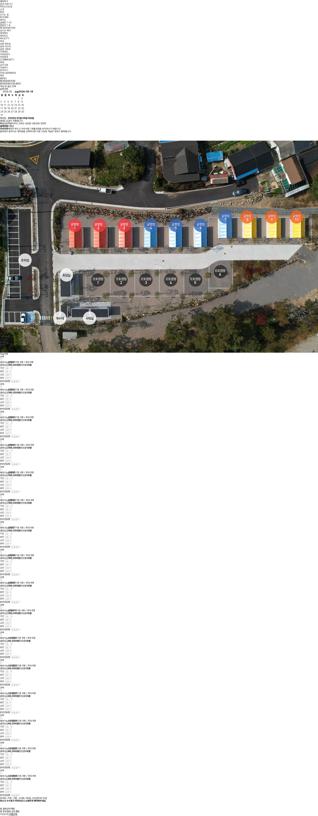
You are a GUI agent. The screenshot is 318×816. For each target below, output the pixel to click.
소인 (2, 374)
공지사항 (4, 65)
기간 (2, 368)
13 (12, 105)
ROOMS (4, 17)
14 (15, 105)
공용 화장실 (5, 43)
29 (19, 111)
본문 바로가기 (6, 4)
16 (22, 105)
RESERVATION (7, 28)
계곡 (2, 41)
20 (12, 108)
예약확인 (4, 33)
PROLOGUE (6, 6)
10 (1, 105)
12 (8, 105)
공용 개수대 (5, 46)
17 (1, 108)
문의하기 (4, 70)
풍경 (2, 12)
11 (5, 105)
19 (8, 108)
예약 (2, 75)
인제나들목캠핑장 (8, 73)
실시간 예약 (5, 30)
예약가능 (4, 362)
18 (5, 108)
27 (12, 111)
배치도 (3, 20)
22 (19, 108)
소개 (2, 9)
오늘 (17, 92)
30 (22, 111)
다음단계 (13, 814)
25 (5, 111)
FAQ (2, 62)
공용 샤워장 (5, 49)
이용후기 (4, 67)
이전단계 (4, 814)
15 (19, 105)
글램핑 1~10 (5, 22)
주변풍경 (4, 57)
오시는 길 (4, 14)
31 (1, 115)
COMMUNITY (7, 59)
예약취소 (4, 35)
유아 (2, 378)
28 (15, 111)
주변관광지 (5, 54)
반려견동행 (5, 381)
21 (15, 108)
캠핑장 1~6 (5, 25)
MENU (3, 78)
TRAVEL (4, 51)
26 (8, 111)
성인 (2, 371)
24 (1, 111)
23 (22, 108)
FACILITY (4, 38)
